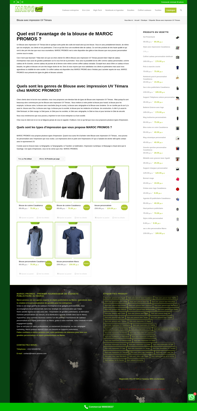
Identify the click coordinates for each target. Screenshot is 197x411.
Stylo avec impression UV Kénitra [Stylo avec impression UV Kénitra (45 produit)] (116, 333)
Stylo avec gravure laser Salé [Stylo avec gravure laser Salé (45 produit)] (114, 317)
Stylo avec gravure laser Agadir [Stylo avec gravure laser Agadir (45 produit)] (115, 298)
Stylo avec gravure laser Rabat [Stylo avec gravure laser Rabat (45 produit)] (138, 313)
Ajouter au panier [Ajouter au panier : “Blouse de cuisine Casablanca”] (26, 218)
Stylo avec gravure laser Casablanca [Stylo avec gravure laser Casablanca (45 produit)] (140, 298)
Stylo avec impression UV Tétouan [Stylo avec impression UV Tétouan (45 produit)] (116, 352)
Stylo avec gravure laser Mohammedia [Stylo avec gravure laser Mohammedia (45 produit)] (142, 309)
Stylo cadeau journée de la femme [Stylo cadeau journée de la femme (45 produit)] (162, 356)
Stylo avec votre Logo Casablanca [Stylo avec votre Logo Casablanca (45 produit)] (141, 352)
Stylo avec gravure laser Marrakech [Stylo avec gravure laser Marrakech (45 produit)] (166, 305)
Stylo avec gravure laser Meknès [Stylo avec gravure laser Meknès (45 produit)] (116, 309)
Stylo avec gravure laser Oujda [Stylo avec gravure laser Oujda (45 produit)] (115, 313)
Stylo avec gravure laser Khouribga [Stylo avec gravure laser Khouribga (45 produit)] (163, 302)
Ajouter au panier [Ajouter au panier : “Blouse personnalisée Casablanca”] (26, 274)
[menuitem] (70, 10)
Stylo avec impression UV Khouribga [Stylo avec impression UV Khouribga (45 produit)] (166, 329)
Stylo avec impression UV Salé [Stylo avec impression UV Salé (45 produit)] (115, 348)
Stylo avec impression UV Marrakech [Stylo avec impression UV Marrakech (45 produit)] (117, 337)
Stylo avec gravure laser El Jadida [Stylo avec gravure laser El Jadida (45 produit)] (116, 302)
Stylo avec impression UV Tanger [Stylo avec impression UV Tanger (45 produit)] (139, 348)
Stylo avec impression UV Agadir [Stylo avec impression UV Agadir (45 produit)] (140, 321)
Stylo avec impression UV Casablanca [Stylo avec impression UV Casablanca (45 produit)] (117, 325)
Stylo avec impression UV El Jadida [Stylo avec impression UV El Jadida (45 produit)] (116, 329)
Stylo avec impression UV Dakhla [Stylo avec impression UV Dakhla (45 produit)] (144, 325)
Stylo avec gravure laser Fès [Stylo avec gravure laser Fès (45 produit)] (139, 302)
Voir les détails (43, 218)
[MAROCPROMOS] (28, 10)
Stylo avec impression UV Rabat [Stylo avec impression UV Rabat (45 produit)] (139, 344)
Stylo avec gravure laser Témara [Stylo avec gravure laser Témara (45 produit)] (161, 317)
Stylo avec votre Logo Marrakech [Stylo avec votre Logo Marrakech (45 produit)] (116, 356)
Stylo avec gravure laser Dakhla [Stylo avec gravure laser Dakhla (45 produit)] (165, 298)
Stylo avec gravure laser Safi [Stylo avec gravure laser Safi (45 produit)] (160, 313)
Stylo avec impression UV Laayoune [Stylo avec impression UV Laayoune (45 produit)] (142, 333)
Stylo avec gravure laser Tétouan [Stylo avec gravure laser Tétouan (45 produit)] (116, 321)
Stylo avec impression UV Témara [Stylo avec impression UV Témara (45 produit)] (164, 348)
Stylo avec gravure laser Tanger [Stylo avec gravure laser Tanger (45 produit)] (137, 317)
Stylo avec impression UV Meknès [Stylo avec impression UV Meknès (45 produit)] (143, 337)
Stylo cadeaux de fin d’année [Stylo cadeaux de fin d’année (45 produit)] (114, 360)
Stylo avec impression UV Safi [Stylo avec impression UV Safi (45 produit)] (163, 344)
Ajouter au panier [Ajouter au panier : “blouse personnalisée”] (102, 218)
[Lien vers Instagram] (22, 2)
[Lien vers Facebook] (14, 2)
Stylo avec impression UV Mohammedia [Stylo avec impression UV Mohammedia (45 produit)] (118, 340)
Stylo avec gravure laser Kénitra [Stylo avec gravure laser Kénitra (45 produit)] (115, 305)
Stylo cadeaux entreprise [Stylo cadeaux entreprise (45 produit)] (135, 360)
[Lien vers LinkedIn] (18, 2)
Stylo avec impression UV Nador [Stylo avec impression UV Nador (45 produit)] (145, 340)
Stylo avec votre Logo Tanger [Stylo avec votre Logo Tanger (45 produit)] (139, 356)
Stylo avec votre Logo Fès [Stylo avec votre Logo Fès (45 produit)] (164, 352)
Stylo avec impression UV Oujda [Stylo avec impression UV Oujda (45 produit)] (115, 344)
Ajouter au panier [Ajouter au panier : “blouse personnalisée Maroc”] (64, 274)
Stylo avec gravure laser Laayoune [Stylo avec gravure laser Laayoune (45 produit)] (140, 305)
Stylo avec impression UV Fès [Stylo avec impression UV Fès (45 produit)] (141, 329)
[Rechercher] (181, 10)
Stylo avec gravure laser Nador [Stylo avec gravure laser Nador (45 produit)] (167, 309)
